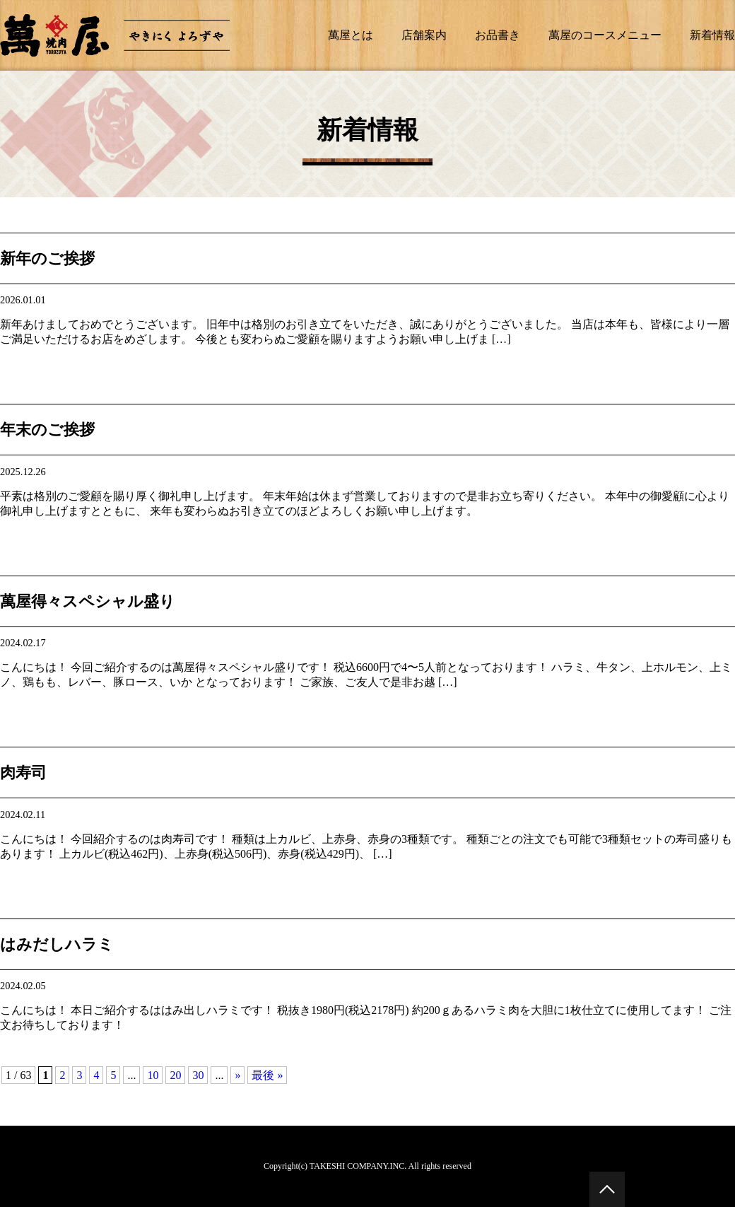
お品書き (497, 35)
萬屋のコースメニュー (605, 35)
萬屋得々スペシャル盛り (87, 601)
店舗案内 (424, 35)
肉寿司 (23, 772)
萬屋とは (350, 35)
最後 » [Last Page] (267, 1075)
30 (198, 1075)
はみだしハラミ (57, 944)
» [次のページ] (237, 1075)
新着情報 (712, 35)
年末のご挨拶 (47, 429)
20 (175, 1075)
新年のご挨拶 (47, 258)
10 (152, 1075)
